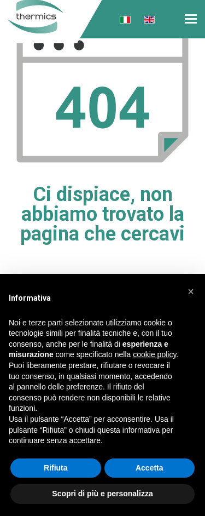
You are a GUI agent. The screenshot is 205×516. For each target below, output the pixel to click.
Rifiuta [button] (56, 467)
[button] (191, 291)
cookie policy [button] (154, 354)
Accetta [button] (149, 467)
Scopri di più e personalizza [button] (102, 493)
